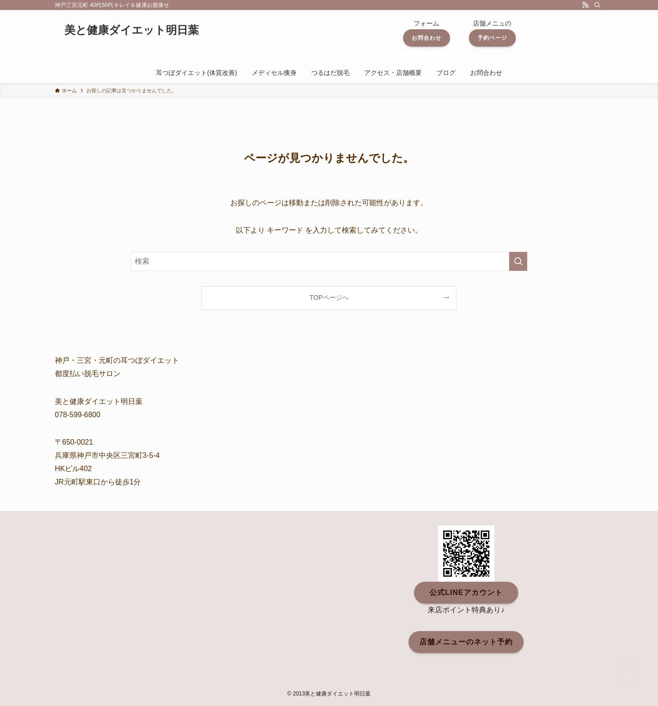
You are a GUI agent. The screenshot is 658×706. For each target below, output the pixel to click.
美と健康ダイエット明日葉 (131, 30)
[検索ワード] (329, 261)
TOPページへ (328, 297)
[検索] (597, 5)
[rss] (585, 5)
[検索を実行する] (518, 261)
